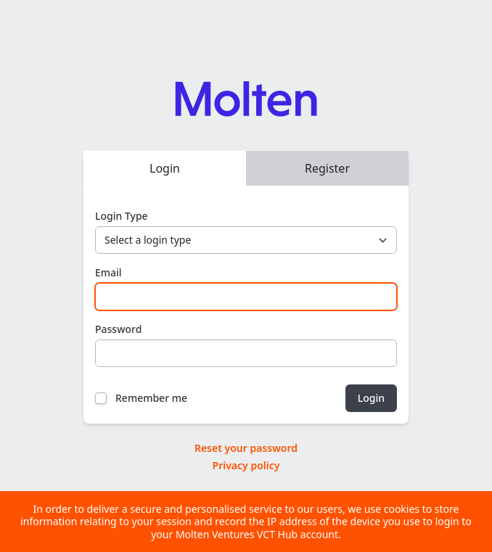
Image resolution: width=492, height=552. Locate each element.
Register (327, 168)
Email (108, 272)
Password (118, 329)
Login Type (121, 216)
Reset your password (246, 448)
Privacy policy (246, 465)
